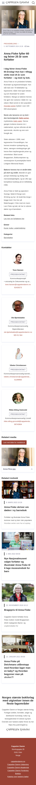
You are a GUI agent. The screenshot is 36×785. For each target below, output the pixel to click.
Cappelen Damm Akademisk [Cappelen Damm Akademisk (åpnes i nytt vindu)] (18, 767)
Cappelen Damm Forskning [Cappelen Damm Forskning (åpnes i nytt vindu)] (18, 771)
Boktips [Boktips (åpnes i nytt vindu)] (18, 774)
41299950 (18, 380)
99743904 (18, 424)
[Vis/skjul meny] (3, 2)
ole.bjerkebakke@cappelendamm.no (18, 332)
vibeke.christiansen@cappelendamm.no (18, 377)
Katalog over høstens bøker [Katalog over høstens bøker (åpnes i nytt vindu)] (18, 777)
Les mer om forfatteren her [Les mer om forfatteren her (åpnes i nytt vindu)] (14, 219)
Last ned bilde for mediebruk (14, 442)
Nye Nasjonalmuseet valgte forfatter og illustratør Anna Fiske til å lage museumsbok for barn (17, 564)
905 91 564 (18, 335)
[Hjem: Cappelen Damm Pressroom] (17, 3)
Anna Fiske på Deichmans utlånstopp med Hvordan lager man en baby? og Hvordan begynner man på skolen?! (17, 669)
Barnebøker (8, 238)
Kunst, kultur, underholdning (14, 228)
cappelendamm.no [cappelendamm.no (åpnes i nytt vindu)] (18, 761)
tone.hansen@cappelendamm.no (18, 284)
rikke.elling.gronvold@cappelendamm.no (18, 421)
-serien (10, 106)
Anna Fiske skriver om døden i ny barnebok (16, 509)
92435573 (18, 288)
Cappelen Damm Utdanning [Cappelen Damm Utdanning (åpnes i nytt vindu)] (18, 764)
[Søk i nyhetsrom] (33, 2)
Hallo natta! (17, 121)
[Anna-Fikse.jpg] (18, 457)
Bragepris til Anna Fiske (17, 610)
